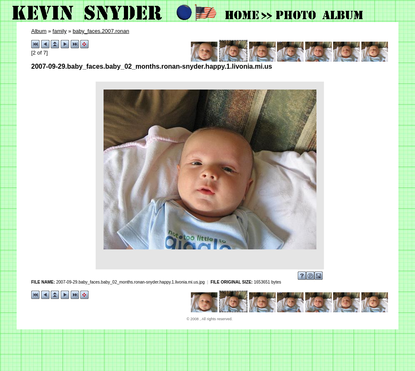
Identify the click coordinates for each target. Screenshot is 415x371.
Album (39, 31)
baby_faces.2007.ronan (101, 31)
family (59, 31)
